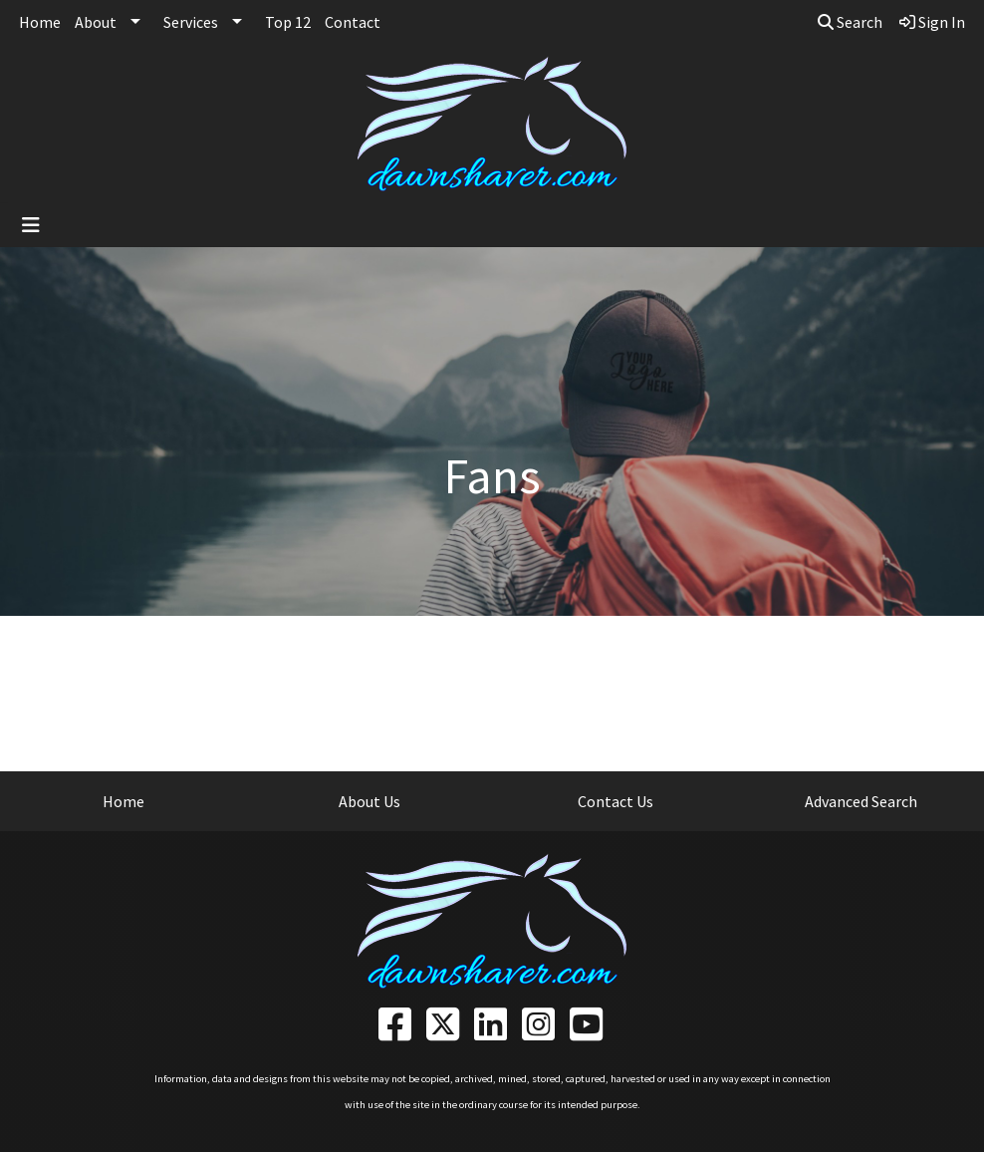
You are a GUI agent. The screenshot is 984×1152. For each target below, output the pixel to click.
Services (190, 22)
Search (850, 22)
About (96, 22)
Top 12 (288, 22)
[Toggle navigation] (31, 225)
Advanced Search (861, 801)
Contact (352, 22)
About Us (369, 801)
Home (40, 22)
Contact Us (615, 801)
